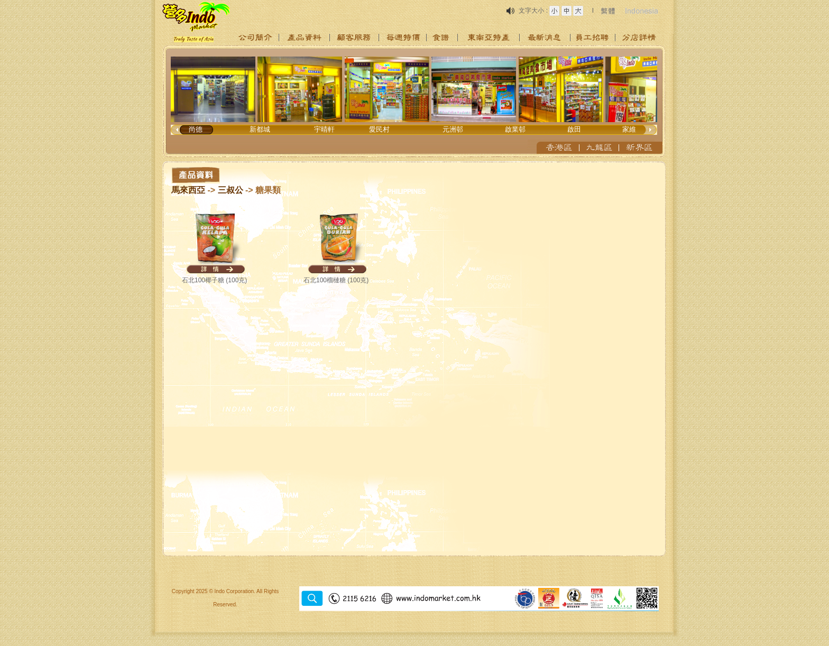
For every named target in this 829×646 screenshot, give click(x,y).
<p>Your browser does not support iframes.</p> (414, 101)
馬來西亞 (188, 190)
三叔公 (230, 190)
